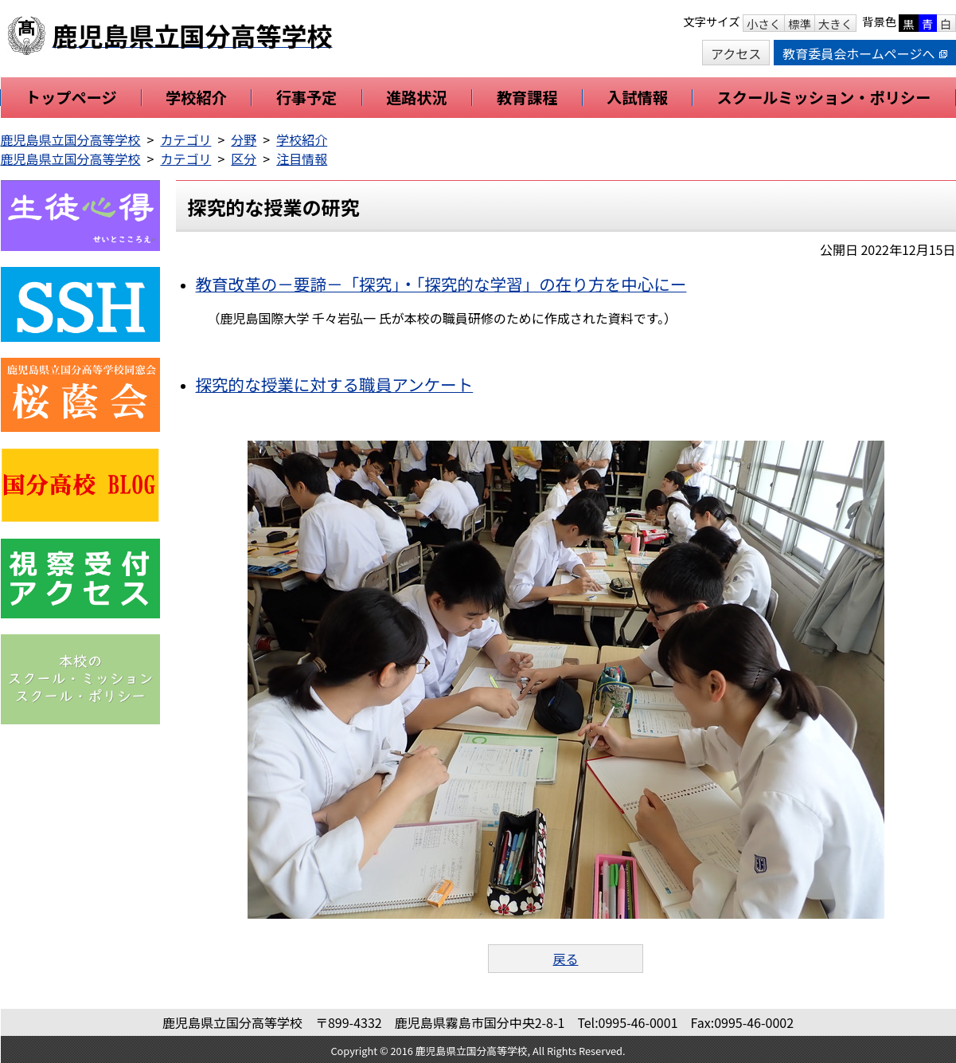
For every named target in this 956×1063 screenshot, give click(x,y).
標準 (799, 23)
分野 (243, 139)
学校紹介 (301, 139)
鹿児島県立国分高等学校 (71, 139)
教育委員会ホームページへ (864, 53)
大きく (835, 23)
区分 (243, 158)
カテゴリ (185, 139)
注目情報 (301, 158)
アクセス (736, 53)
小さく (764, 23)
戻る (565, 958)
